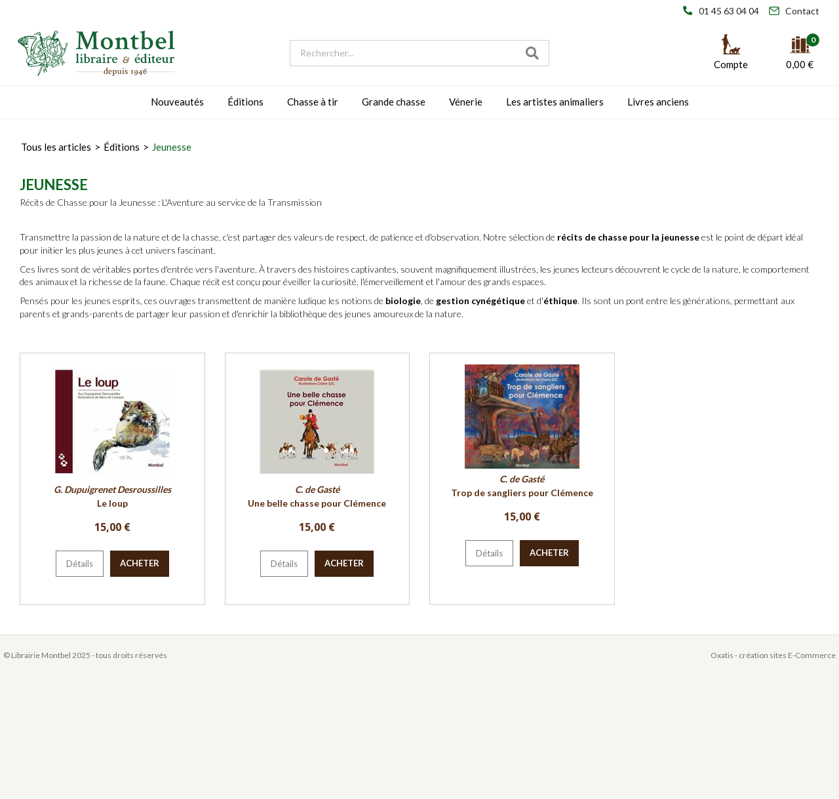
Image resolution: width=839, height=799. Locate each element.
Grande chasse (393, 101)
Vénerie (465, 101)
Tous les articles (56, 147)
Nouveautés (177, 101)
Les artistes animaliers (555, 101)
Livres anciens (658, 101)
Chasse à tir (312, 101)
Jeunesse (171, 147)
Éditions (245, 101)
